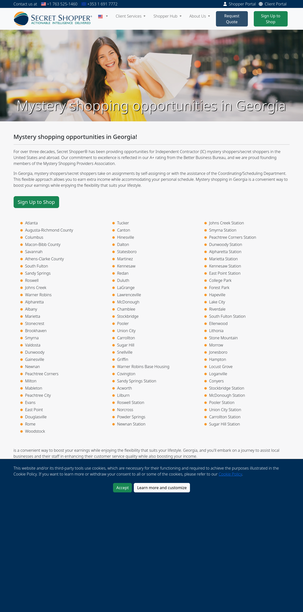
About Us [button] (198, 16)
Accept (122, 487)
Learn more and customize (161, 487)
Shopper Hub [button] (165, 16)
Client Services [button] (129, 16)
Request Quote (231, 19)
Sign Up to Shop (270, 19)
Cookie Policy (230, 474)
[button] (103, 16)
